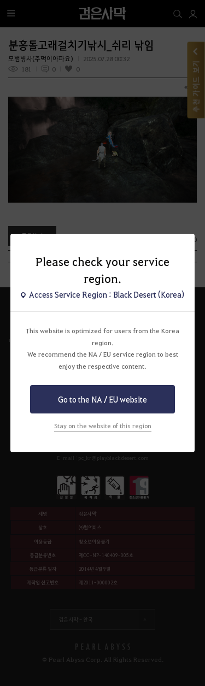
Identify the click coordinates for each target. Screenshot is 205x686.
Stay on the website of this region (102, 426)
